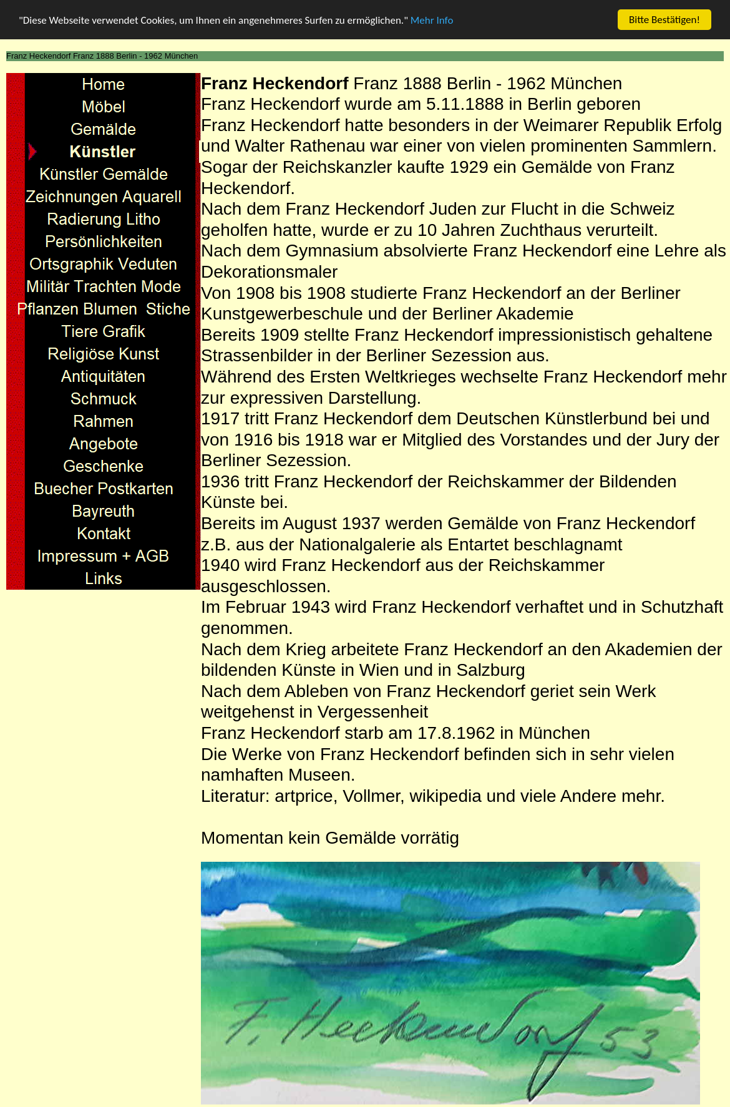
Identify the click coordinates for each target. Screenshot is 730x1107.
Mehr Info (432, 19)
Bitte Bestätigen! (664, 19)
